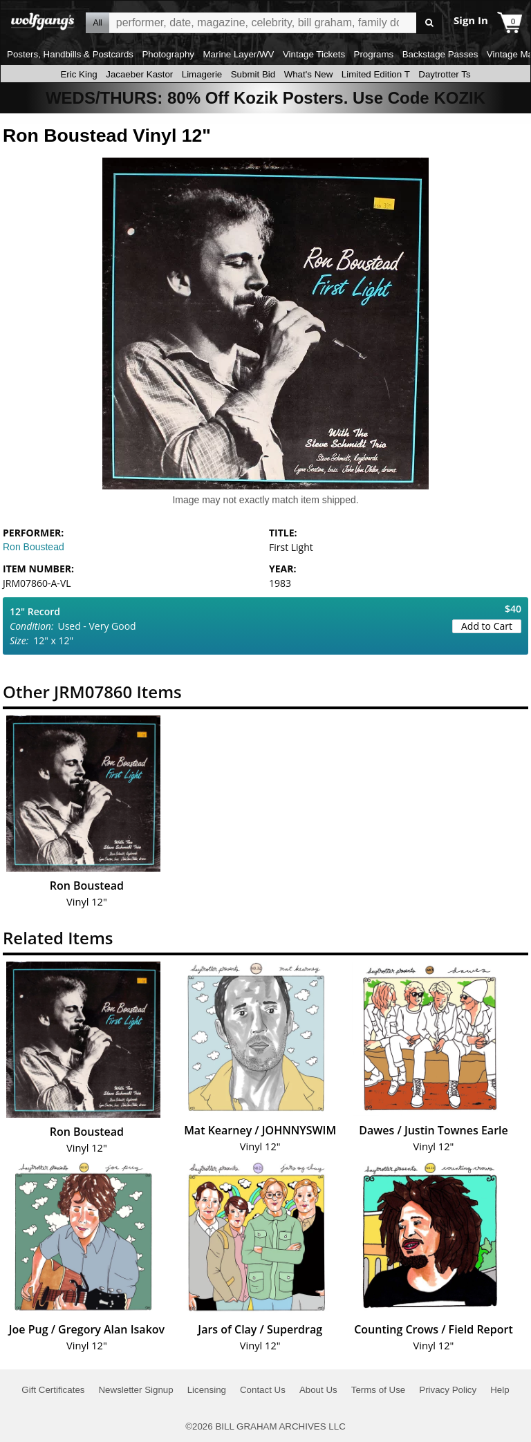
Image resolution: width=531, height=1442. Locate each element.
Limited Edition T (376, 74)
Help (499, 1390)
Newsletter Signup (135, 1390)
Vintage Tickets (314, 54)
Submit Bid (253, 74)
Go (429, 23)
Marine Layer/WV (238, 54)
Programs (374, 54)
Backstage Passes (440, 54)
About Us (318, 1390)
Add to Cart (486, 626)
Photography (168, 54)
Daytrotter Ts (444, 74)
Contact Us (263, 1390)
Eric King (78, 74)
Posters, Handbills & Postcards (70, 54)
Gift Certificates (52, 1390)
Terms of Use (378, 1390)
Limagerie (202, 74)
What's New (308, 74)
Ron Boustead (33, 546)
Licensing (206, 1390)
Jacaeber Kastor (139, 74)
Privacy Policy (447, 1390)
